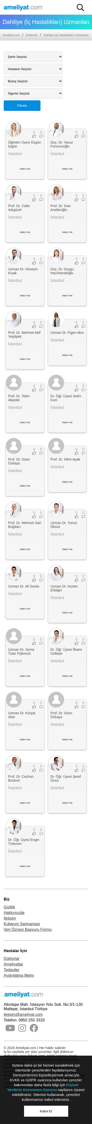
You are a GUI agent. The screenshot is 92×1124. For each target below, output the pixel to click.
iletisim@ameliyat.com (23, 1014)
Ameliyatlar (13, 964)
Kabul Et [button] (46, 1111)
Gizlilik (9, 907)
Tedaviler (11, 970)
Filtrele (22, 105)
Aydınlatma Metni (19, 975)
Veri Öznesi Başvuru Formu (28, 929)
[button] (80, 7)
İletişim (10, 918)
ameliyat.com (11, 35)
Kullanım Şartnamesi (22, 924)
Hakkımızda (14, 913)
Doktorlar (32, 35)
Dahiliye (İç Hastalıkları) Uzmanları (66, 35)
